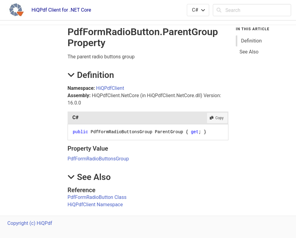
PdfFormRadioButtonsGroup (98, 159)
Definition (251, 41)
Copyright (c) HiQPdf (29, 223)
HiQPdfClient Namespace (95, 204)
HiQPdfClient (110, 88)
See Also (248, 52)
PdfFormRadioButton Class (97, 197)
